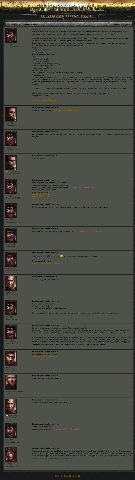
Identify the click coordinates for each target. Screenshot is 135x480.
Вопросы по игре (31, 24)
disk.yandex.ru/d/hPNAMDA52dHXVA (45, 263)
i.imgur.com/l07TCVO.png (41, 196)
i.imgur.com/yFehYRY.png (41, 194)
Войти (130, 16)
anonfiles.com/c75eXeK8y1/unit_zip (44, 100)
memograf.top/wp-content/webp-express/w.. (67, 110)
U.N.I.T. (57, 476)
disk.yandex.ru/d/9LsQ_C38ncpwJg (44, 356)
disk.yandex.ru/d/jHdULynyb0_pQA (81, 187)
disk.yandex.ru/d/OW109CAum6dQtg (88, 231)
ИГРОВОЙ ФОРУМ (15, 24)
